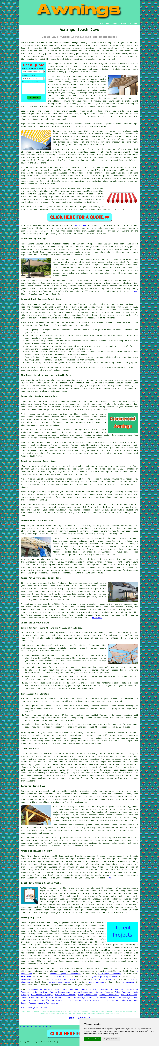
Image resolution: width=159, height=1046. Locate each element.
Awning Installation (43, 1000)
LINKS (108, 23)
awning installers (128, 888)
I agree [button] (88, 1039)
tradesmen (37, 971)
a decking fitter (60, 977)
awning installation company (63, 104)
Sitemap (22, 1026)
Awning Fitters (129, 995)
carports (109, 791)
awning (85, 54)
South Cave (80, 226)
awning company (101, 953)
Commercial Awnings (75, 998)
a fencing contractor (63, 979)
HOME (102, 23)
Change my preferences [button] (110, 1039)
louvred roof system (68, 307)
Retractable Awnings (51, 998)
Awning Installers (87, 995)
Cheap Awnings (129, 1000)
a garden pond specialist (103, 977)
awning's (100, 570)
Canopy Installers (109, 995)
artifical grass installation (65, 974)
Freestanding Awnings (40, 989)
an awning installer (107, 971)
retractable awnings (38, 913)
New (36, 1026)
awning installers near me (43, 934)
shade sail (101, 735)
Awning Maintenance (60, 992)
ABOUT (115, 23)
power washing (96, 982)
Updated (41, 1026)
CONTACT (123, 23)
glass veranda (30, 754)
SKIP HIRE (26, 977)
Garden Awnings (39, 992)
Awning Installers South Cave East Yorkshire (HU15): (49, 43)
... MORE (133, 291)
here (108, 878)
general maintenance (59, 982)
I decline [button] (96, 1039)
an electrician (103, 979)
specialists (66, 872)
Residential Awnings (112, 989)
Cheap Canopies (89, 989)
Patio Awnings (122, 992)
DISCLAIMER (132, 23)
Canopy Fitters (104, 992)
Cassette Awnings (30, 998)
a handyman (128, 982)
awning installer (100, 66)
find (29, 856)
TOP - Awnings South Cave (34, 1008)
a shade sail (116, 741)
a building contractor (109, 974)
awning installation (83, 904)
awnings (65, 119)
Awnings (116, 1000)
